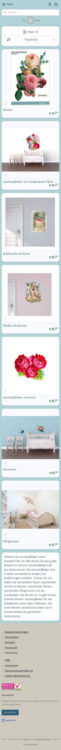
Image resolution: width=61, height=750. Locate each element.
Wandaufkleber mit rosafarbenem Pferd (28, 182)
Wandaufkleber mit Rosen (19, 397)
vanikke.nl (9, 720)
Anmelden (10, 712)
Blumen (7, 110)
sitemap (26, 739)
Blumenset (9, 469)
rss (32, 739)
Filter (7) (30, 32)
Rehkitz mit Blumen (15, 325)
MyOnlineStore (32, 744)
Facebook (11, 647)
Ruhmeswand (11, 652)
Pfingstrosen (11, 541)
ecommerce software (43, 739)
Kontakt (10, 642)
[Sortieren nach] (30, 39)
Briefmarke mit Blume (16, 253)
